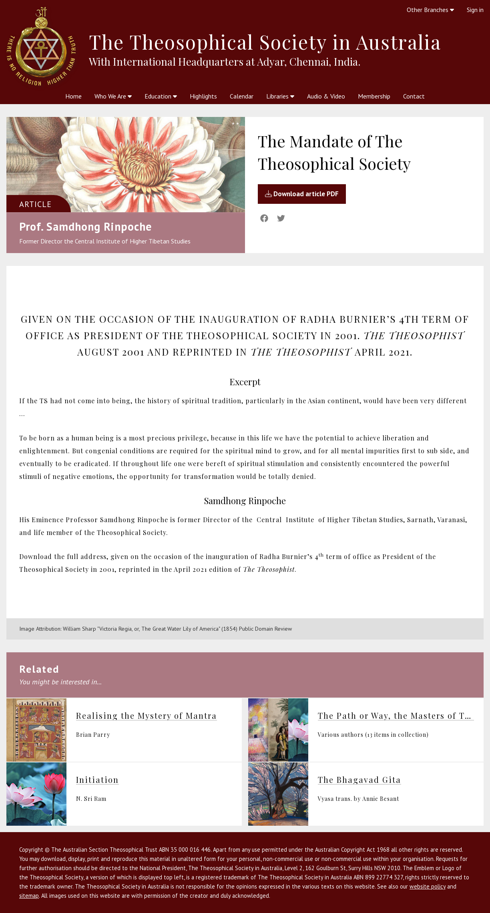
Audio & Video (326, 96)
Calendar (241, 96)
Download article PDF (302, 193)
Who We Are (113, 96)
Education (161, 96)
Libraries (280, 96)
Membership (374, 96)
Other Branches (430, 10)
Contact (414, 96)
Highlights (203, 96)
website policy (428, 886)
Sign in (475, 10)
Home (73, 96)
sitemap (29, 895)
